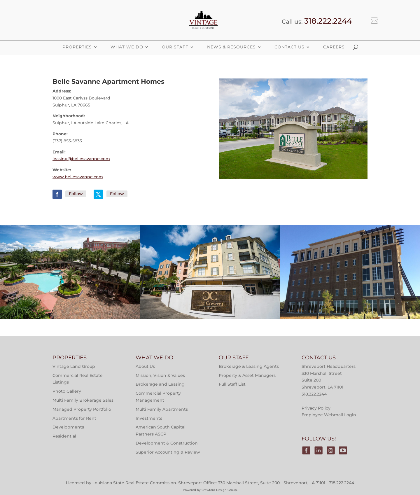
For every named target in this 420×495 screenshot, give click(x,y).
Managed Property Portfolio (81, 409)
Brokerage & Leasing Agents (249, 366)
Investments (149, 418)
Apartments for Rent (74, 418)
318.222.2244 (328, 21)
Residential (64, 436)
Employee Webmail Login (329, 414)
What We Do (127, 47)
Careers (334, 47)
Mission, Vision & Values (160, 375)
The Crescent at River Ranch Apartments (210, 303)
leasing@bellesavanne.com (81, 158)
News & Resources (231, 47)
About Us (145, 366)
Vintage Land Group (73, 366)
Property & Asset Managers (247, 375)
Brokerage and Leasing (160, 384)
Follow (76, 193)
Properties (70, 256)
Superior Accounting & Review (168, 452)
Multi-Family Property (70, 241)
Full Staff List (232, 384)
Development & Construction (167, 443)
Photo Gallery (66, 391)
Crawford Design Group (219, 490)
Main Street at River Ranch (70, 303)
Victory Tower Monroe (350, 303)
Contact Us (289, 47)
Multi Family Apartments (162, 409)
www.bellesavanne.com (77, 176)
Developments (68, 427)
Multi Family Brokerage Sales (82, 400)
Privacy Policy (316, 408)
